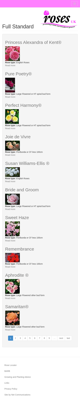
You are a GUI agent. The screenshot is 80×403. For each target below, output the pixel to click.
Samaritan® (17, 306)
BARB (7, 371)
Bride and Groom (22, 189)
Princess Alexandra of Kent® (33, 42)
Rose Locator (10, 365)
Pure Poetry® (18, 73)
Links (6, 383)
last (68, 338)
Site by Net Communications (17, 395)
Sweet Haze (17, 217)
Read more (10, 65)
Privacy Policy (10, 389)
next (61, 338)
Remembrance (19, 249)
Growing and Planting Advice (17, 377)
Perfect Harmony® (23, 105)
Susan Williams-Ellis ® (27, 163)
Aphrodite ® (17, 275)
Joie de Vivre (18, 136)
